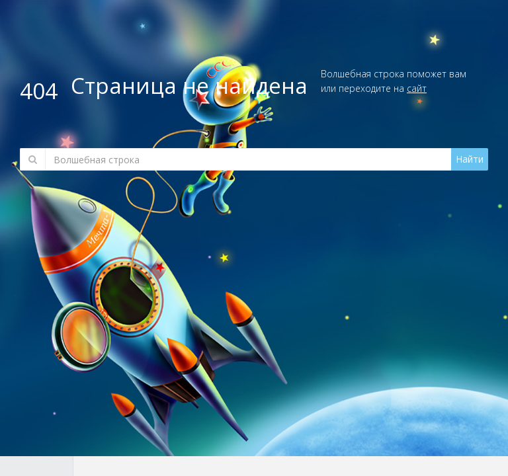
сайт (417, 88)
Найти (470, 159)
